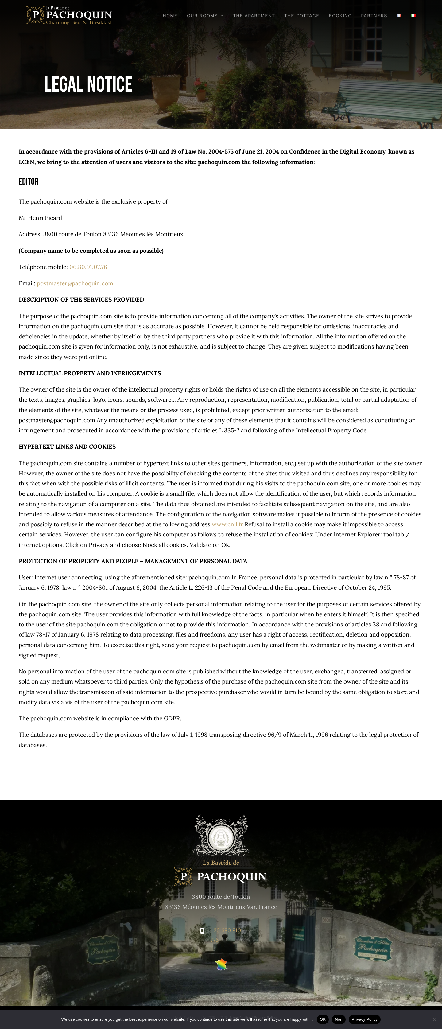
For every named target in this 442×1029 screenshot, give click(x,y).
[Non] (434, 1019)
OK (323, 1019)
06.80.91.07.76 (88, 267)
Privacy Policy (365, 1019)
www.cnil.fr (227, 524)
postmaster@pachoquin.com (75, 283)
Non (339, 1019)
